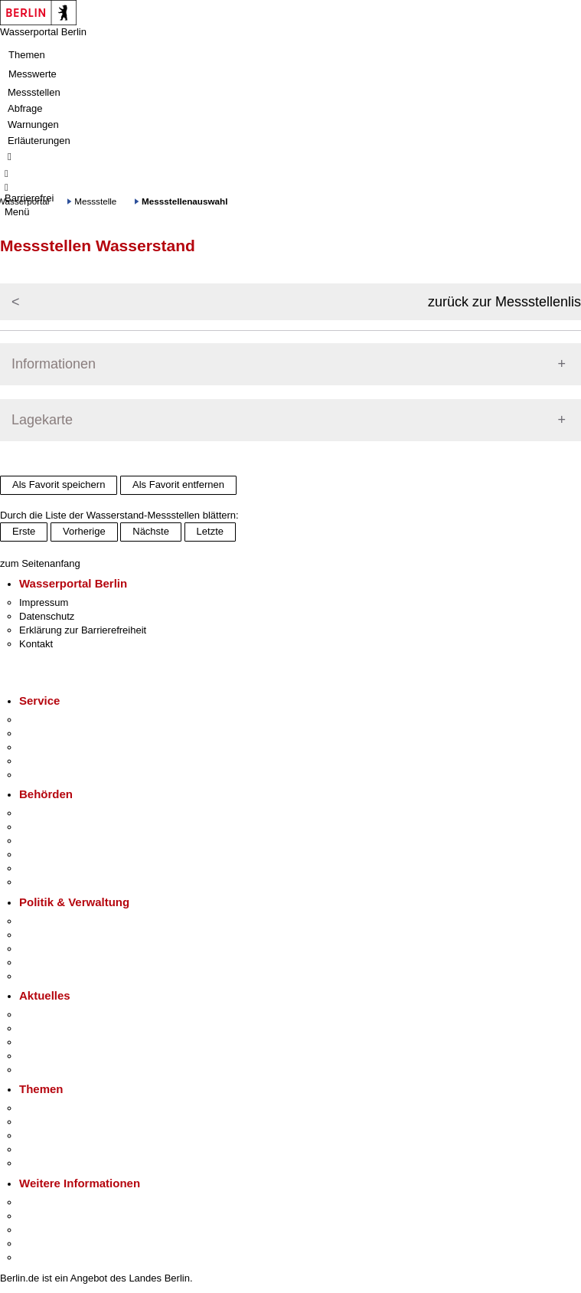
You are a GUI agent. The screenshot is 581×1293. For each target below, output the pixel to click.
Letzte (210, 531)
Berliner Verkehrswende (72, 1122)
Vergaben (40, 976)
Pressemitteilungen (61, 1014)
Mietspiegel (44, 1149)
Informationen (53, 364)
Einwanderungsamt (61, 882)
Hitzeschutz (44, 1069)
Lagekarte (42, 419)
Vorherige (84, 531)
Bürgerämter (46, 854)
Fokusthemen (49, 1108)
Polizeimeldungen (58, 1028)
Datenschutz (46, 616)
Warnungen (33, 124)
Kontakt (36, 644)
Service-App (46, 719)
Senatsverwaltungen (64, 827)
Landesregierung (56, 921)
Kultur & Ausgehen (60, 1202)
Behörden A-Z (49, 813)
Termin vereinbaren (61, 733)
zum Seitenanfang (40, 563)
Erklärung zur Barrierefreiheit (82, 630)
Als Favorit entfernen (178, 484)
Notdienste (43, 761)
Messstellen (34, 92)
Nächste (150, 531)
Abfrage (25, 108)
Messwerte (32, 74)
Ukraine (36, 1056)
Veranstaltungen (55, 1042)
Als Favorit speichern (58, 484)
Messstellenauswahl (184, 201)
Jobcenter (41, 868)
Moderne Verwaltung (64, 1135)
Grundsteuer (46, 1163)
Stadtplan (40, 1257)
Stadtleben (43, 1243)
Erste (23, 531)
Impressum (43, 602)
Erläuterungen (39, 140)
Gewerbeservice (55, 775)
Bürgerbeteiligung (58, 948)
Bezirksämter (48, 840)
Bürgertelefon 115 (58, 747)
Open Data (43, 962)
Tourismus (41, 1216)
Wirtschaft (41, 1230)
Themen (26, 55)
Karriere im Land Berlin (70, 935)
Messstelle (95, 201)
